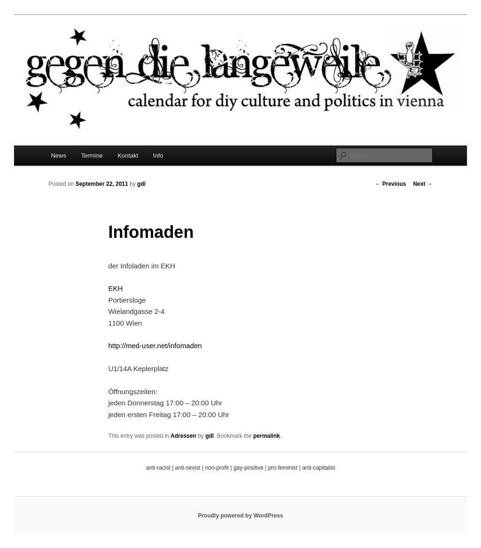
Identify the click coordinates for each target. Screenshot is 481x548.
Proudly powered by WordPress (240, 515)
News (58, 155)
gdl (141, 184)
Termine (91, 155)
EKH (115, 288)
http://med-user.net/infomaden (155, 346)
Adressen (183, 436)
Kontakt (127, 155)
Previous (390, 184)
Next (422, 184)
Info (158, 155)
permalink (266, 436)
